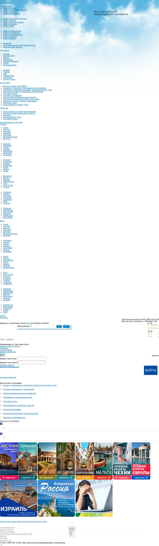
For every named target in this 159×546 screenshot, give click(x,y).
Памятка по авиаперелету (14, 417)
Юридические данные (12, 47)
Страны (3, 124)
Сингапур (7, 196)
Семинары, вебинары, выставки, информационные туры (27, 90)
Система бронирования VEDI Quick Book (20, 413)
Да (59, 326)
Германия (7, 146)
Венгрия (6, 139)
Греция (6, 242)
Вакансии (7, 43)
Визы (2, 221)
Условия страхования (12, 95)
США (5, 201)
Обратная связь (10, 103)
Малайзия (7, 176)
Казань (6, 58)
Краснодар (7, 59)
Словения (7, 199)
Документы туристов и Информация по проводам (24, 88)
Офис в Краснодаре (11, 14)
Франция (7, 214)
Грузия (6, 147)
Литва (5, 171)
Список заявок (6, 350)
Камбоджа (7, 165)
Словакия (7, 198)
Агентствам (5, 83)
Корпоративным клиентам (11, 122)
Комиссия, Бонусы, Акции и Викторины (20, 101)
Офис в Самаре (10, 24)
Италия (6, 164)
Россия (6, 187)
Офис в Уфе (8, 26)
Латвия (6, 169)
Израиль (6, 149)
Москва (6, 54)
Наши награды (9, 38)
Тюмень (6, 72)
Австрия (6, 129)
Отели (2, 316)
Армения (7, 133)
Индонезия (8, 151)
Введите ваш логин (8, 359)
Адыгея (9, 339)
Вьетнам (7, 144)
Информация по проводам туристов (18, 405)
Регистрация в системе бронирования (19, 111)
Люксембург (8, 260)
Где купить (4, 50)
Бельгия (6, 228)
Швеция (6, 294)
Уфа (5, 74)
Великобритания (10, 137)
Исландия (7, 162)
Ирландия (7, 155)
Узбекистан (8, 305)
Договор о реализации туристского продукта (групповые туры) (30, 385)
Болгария (7, 135)
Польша (6, 276)
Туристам (4, 108)
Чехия (5, 128)
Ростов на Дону (9, 65)
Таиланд (6, 203)
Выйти (3, 354)
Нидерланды (8, 182)
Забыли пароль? (7, 365)
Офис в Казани (9, 12)
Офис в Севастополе (12, 31)
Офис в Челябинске (11, 33)
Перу (5, 273)
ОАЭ (5, 183)
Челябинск (7, 77)
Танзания (7, 208)
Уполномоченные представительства (19, 45)
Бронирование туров (12, 117)
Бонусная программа (12, 409)
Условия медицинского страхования (18, 389)
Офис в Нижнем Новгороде (15, 19)
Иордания (7, 153)
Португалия (8, 185)
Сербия (6, 194)
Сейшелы (7, 192)
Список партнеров (8, 352)
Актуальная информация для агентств (19, 97)
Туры (2, 339)
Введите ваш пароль (9, 362)
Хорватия (7, 309)
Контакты (7, 6)
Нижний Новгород (10, 61)
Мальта (6, 178)
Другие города (9, 79)
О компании (5, 3)
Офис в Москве (9, 8)
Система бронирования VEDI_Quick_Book (21, 99)
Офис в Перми (9, 20)
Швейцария (8, 216)
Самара (6, 70)
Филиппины (8, 210)
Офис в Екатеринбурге (13, 35)
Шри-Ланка (8, 217)
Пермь (6, 63)
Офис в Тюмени (10, 36)
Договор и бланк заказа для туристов (19, 113)
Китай (5, 167)
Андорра (7, 131)
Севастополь (8, 76)
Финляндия (8, 212)
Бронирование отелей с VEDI (15, 105)
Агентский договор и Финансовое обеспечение (23, 92)
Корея (5, 310)
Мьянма (6, 180)
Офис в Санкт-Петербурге (14, 10)
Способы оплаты (10, 93)
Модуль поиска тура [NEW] (14, 86)
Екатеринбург (9, 56)
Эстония (6, 298)
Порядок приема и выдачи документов (19, 393)
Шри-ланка (8, 296)
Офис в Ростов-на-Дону (13, 22)
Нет (66, 326)
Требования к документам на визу (17, 397)
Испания (7, 160)
